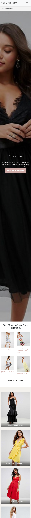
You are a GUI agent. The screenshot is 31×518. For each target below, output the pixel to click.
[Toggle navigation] (27, 3)
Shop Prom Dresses (15, 170)
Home (2, 8)
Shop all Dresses (15, 381)
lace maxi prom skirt (22, 373)
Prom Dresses (9, 3)
